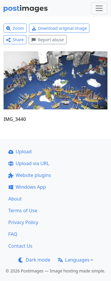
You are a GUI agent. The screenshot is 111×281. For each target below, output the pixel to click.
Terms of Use (22, 210)
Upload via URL (28, 163)
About (15, 198)
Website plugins (29, 175)
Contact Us (20, 246)
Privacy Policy (23, 222)
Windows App (27, 187)
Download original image (59, 28)
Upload (20, 151)
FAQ (12, 234)
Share (15, 39)
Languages (73, 260)
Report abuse (47, 39)
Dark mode (34, 260)
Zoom (15, 28)
